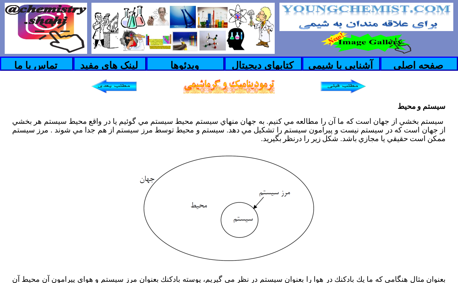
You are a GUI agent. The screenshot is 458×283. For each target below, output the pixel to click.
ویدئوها (184, 65)
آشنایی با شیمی (340, 65)
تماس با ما (35, 65)
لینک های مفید (109, 65)
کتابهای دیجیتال (263, 65)
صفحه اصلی (418, 65)
